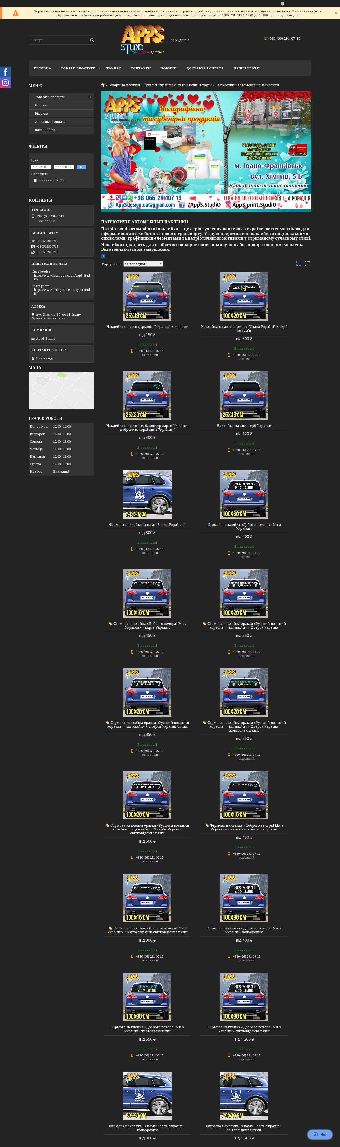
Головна (42, 68)
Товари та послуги (124, 85)
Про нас (113, 68)
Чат (319, 1134)
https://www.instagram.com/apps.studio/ (62, 291)
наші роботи (46, 130)
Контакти (140, 68)
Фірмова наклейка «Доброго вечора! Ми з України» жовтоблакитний (278, 742)
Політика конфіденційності (202, 1142)
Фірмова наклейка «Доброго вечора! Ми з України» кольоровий (206, 740)
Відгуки (42, 113)
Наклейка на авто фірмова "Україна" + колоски (134, 328)
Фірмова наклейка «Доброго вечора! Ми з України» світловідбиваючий (135, 845)
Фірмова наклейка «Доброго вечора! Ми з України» (278, 431)
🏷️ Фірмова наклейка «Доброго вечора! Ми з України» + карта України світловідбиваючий (134, 742)
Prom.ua (197, 1138)
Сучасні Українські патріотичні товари (178, 85)
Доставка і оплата (50, 122)
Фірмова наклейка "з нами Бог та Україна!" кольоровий (206, 843)
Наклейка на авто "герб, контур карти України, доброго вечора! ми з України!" (278, 330)
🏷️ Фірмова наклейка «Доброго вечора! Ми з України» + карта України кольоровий (277, 635)
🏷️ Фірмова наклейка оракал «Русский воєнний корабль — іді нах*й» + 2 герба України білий (277, 532)
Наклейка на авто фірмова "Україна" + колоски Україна (278, 947)
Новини (168, 68)
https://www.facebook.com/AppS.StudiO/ (62, 277)
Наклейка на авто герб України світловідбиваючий (206, 946)
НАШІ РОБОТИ (246, 68)
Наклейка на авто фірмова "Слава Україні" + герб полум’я (206, 328)
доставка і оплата (205, 68)
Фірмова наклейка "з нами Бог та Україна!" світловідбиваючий (277, 843)
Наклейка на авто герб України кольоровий (135, 946)
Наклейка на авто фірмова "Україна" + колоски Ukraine (134, 1050)
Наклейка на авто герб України (135, 429)
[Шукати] (92, 40)
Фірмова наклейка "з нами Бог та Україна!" (206, 431)
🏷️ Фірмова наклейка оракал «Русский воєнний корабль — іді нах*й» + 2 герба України (206, 532)
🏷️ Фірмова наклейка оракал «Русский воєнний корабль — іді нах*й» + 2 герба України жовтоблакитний (134, 637)
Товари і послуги (78, 68)
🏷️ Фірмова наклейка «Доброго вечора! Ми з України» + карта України (134, 532)
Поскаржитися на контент (156, 1142)
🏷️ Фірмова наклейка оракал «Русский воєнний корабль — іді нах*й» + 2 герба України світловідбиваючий (206, 637)
